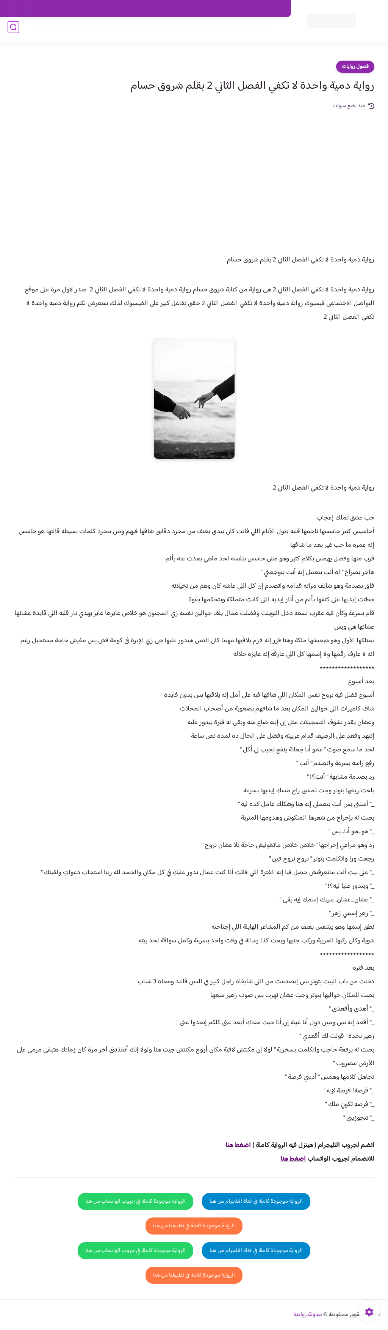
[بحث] (13, 31)
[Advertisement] (194, 167)
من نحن (211, 8)
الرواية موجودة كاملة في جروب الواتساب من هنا (135, 1201)
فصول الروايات (249, 30)
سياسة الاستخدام (176, 8)
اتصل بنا (274, 8)
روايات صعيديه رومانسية (123, 30)
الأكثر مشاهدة (174, 30)
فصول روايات (355, 66)
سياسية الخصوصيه (130, 8)
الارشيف (94, 8)
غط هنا (234, 1145)
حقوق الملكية (242, 8)
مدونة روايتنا (307, 1315)
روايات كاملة (211, 30)
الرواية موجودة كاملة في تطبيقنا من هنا (194, 1226)
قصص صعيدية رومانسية (58, 30)
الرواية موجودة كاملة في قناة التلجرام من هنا (256, 1201)
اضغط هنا (293, 1159)
